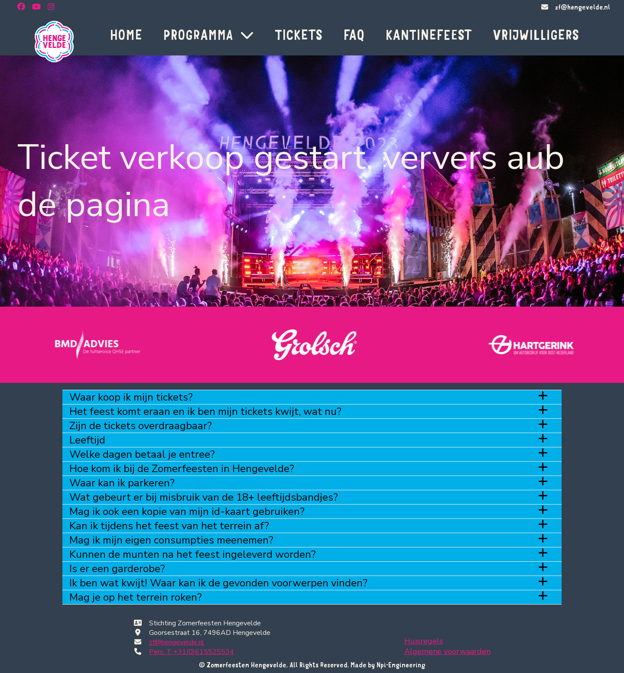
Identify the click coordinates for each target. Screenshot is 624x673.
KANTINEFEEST (428, 34)
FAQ (353, 34)
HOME (126, 34)
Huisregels (423, 641)
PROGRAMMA (208, 34)
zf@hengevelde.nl (582, 7)
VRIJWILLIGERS (536, 34)
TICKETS (298, 34)
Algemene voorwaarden (447, 651)
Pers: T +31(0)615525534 (191, 652)
